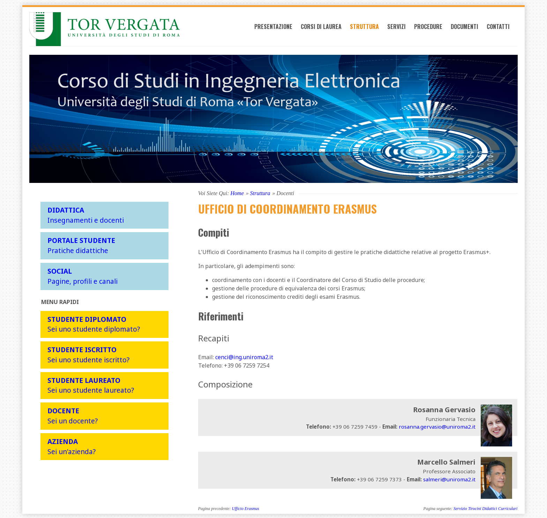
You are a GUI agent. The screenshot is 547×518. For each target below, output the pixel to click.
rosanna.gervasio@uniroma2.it (437, 425)
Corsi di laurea (326, 28)
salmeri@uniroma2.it (449, 478)
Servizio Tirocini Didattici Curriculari (485, 507)
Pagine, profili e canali (82, 275)
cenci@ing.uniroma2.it (244, 356)
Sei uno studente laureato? (90, 384)
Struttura (369, 28)
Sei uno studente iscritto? (88, 354)
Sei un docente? (72, 415)
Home (237, 192)
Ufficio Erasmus (245, 507)
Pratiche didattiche (81, 244)
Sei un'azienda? (71, 445)
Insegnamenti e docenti (85, 214)
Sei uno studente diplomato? (93, 323)
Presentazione (279, 28)
